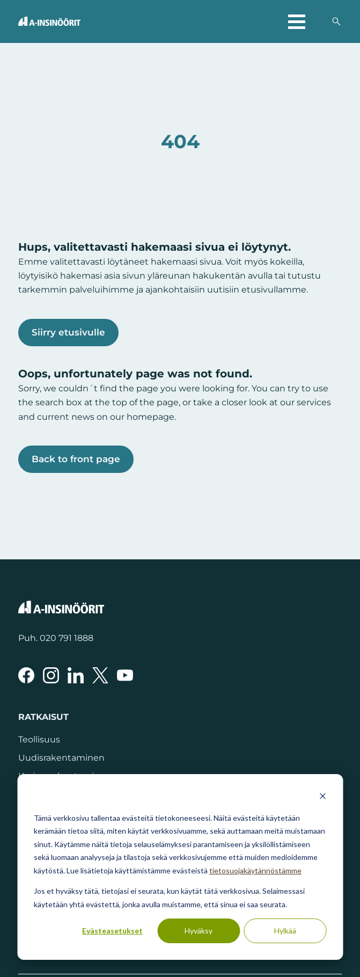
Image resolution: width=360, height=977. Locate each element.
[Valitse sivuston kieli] (318, 21)
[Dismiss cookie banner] (322, 797)
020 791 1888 (66, 637)
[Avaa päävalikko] (296, 21)
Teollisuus (39, 739)
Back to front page (76, 459)
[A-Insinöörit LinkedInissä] (76, 675)
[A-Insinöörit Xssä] (100, 675)
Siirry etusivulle (68, 332)
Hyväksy (198, 930)
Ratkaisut (43, 716)
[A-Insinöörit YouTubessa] (125, 675)
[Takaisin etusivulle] (49, 21)
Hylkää (285, 930)
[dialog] (180, 867)
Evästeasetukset (112, 930)
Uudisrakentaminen (61, 757)
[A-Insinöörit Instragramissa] (51, 675)
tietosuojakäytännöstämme (255, 870)
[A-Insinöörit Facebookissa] (26, 675)
